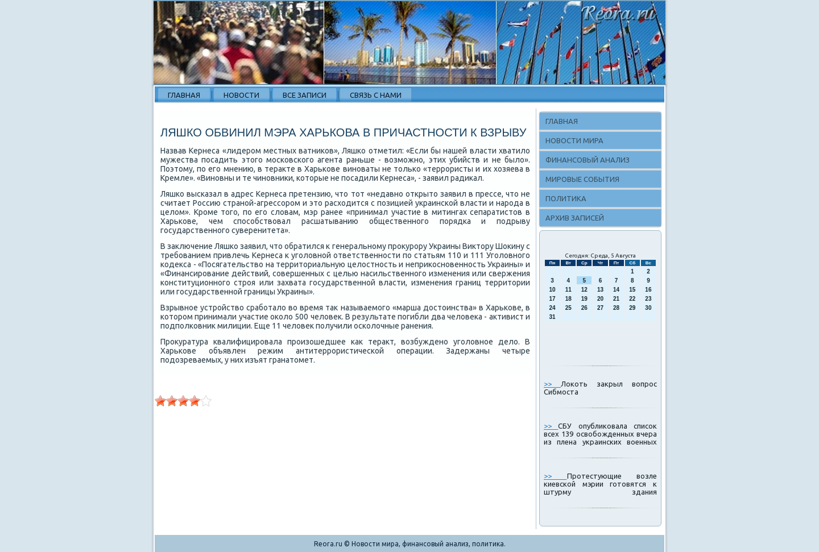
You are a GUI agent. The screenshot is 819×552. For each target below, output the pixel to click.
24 (552, 308)
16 (648, 290)
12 (584, 290)
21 (616, 299)
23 (648, 299)
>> (552, 384)
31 (552, 317)
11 (568, 290)
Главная (184, 95)
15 (632, 290)
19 (584, 299)
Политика (565, 198)
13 (600, 290)
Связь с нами (376, 95)
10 (552, 290)
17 (552, 299)
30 (648, 308)
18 (568, 299)
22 (632, 299)
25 (568, 308)
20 (600, 299)
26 (584, 308)
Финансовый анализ (587, 160)
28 (616, 308)
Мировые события (582, 179)
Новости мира (574, 140)
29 (632, 308)
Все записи (304, 95)
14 (616, 290)
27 (600, 308)
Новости (241, 95)
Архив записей (574, 218)
